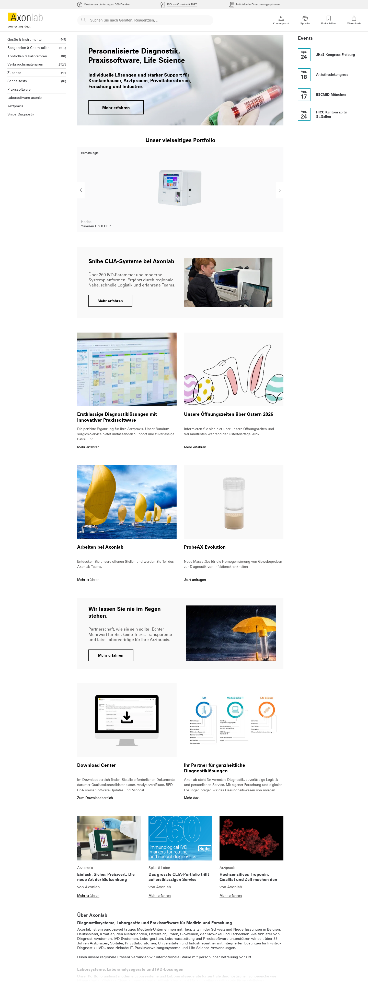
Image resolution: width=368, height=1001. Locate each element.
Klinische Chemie (116, 980)
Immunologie (144, 980)
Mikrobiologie (169, 980)
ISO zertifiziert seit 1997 (182, 4)
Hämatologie (88, 980)
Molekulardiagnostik (208, 980)
